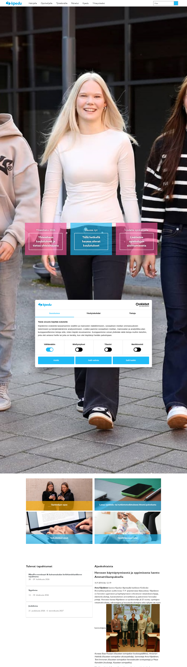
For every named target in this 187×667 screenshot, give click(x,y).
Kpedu (86, 3)
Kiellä (56, 360)
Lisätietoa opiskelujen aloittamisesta (136, 241)
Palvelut (75, 3)
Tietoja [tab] (132, 313)
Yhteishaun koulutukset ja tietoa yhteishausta (46, 241)
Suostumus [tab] (54, 313)
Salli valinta (93, 360)
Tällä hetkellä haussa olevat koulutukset (91, 241)
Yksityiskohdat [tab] (93, 313)
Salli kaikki (131, 360)
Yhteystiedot (99, 3)
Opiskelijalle (46, 3)
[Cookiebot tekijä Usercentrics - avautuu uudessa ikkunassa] (137, 305)
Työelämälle (61, 3)
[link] (59, 494)
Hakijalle (33, 3)
